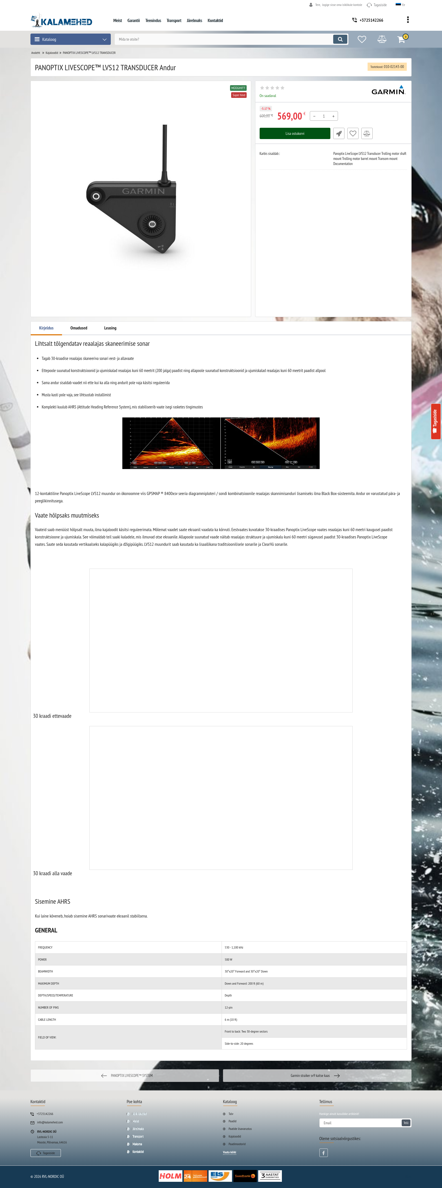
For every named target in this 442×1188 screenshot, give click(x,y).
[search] (231, 39)
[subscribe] (365, 1122)
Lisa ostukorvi (295, 133)
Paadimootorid (237, 1144)
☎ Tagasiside (435, 422)
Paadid (233, 1121)
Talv (231, 1114)
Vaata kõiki (229, 1152)
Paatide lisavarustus (240, 1129)
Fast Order (338, 133)
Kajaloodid (235, 1136)
